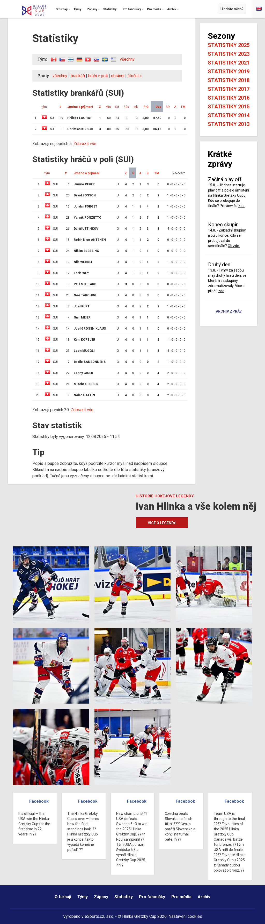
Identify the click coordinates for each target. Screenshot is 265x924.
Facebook (39, 801)
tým (44, 107)
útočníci (135, 75)
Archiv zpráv (229, 311)
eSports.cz (94, 916)
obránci (117, 75)
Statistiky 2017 (228, 89)
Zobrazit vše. (85, 143)
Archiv (204, 896)
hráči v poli (98, 75)
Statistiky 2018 (228, 80)
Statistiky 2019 (228, 71)
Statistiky (123, 896)
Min (108, 107)
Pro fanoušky (152, 896)
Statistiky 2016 (228, 98)
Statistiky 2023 (228, 54)
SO (168, 107)
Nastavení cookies (185, 916)
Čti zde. (234, 246)
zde (241, 206)
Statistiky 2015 (228, 106)
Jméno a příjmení (80, 107)
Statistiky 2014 (228, 115)
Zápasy (101, 896)
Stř (117, 107)
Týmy (82, 896)
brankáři (78, 75)
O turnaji (63, 896)
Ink (136, 107)
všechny (127, 59)
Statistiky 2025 (228, 45)
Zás (126, 107)
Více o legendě (162, 523)
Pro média (181, 896)
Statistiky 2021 (228, 63)
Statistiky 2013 (228, 124)
